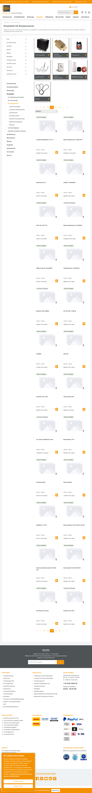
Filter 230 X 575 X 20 (41, 225)
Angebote (10, 145)
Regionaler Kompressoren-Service (43, 696)
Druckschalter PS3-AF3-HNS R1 (72, 568)
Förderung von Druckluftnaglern (43, 676)
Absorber (65, 354)
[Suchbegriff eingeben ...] (66, 12)
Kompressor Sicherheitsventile (17, 109)
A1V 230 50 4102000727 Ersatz (44, 439)
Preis (17, 39)
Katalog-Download (39, 686)
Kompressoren (11, 83)
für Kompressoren (13, 103)
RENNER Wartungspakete (15, 121)
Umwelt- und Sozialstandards (11, 701)
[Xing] (55, 779)
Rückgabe (37, 689)
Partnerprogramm (39, 681)
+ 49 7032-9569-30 (70, 683)
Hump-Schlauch (67, 482)
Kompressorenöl (13, 112)
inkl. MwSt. (73, 7)
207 (48, 107)
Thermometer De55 (68, 396)
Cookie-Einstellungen (9, 691)
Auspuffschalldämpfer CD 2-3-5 (45, 139)
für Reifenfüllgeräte (13, 128)
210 (60, 107)
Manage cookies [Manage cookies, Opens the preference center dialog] (18, 786)
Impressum (6, 678)
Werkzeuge (10, 90)
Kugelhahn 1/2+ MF (41, 525)
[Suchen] (76, 12)
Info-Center (10, 152)
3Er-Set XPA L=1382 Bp (69, 311)
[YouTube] (46, 779)
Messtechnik (11, 138)
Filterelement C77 (41, 182)
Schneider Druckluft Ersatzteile (17, 131)
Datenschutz (7, 689)
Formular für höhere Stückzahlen (43, 678)
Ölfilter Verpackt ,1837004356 (44, 268)
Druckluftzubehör (12, 87)
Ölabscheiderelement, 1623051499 (72, 139)
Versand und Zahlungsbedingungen (13, 699)
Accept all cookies (18, 781)
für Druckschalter (13, 100)
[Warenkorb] (89, 12)
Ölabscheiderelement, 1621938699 (72, 225)
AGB (4, 704)
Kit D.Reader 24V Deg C (42, 610)
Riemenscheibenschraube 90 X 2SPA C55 (46, 569)
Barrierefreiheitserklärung (10, 707)
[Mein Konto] (86, 12)
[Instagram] (42, 779)
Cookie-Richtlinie (8, 694)
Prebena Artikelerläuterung (42, 683)
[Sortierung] (46, 111)
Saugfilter (39, 354)
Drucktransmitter (40, 482)
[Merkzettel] (82, 12)
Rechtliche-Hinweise (9, 686)
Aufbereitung (11, 134)
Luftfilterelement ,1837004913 (71, 268)
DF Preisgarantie (8, 683)
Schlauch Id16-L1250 (42, 396)
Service (9, 155)
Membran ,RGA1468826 (42, 311)
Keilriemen (12, 125)
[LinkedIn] (50, 779)
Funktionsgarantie (8, 681)
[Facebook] (37, 779)
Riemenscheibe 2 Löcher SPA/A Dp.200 (74, 525)
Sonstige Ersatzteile (14, 115)
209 (56, 107)
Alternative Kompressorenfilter (17, 118)
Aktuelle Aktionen (8, 676)
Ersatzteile (10, 94)
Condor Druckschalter (14, 106)
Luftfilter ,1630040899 (69, 182)
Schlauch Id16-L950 (68, 610)
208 (52, 107)
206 (44, 107)
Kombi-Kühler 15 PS (68, 439)
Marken (9, 141)
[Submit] (60, 662)
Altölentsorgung (38, 691)
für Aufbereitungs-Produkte (16, 97)
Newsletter (6, 696)
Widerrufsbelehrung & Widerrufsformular (46, 694)
